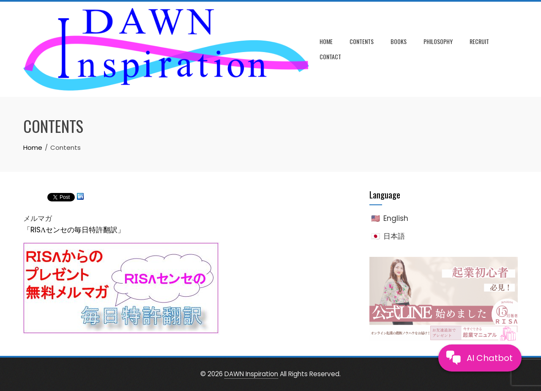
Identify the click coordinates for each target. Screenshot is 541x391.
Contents (362, 41)
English (395, 218)
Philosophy (438, 41)
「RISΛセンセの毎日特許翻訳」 (74, 230)
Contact (330, 56)
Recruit (479, 41)
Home (326, 41)
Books (399, 41)
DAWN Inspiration (251, 373)
